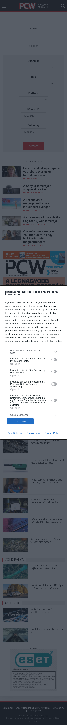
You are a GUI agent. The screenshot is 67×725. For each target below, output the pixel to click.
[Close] (60, 292)
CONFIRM (20, 421)
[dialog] (33, 362)
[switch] (54, 359)
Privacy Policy (52, 433)
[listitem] (33, 351)
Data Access (33, 433)
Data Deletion (15, 433)
